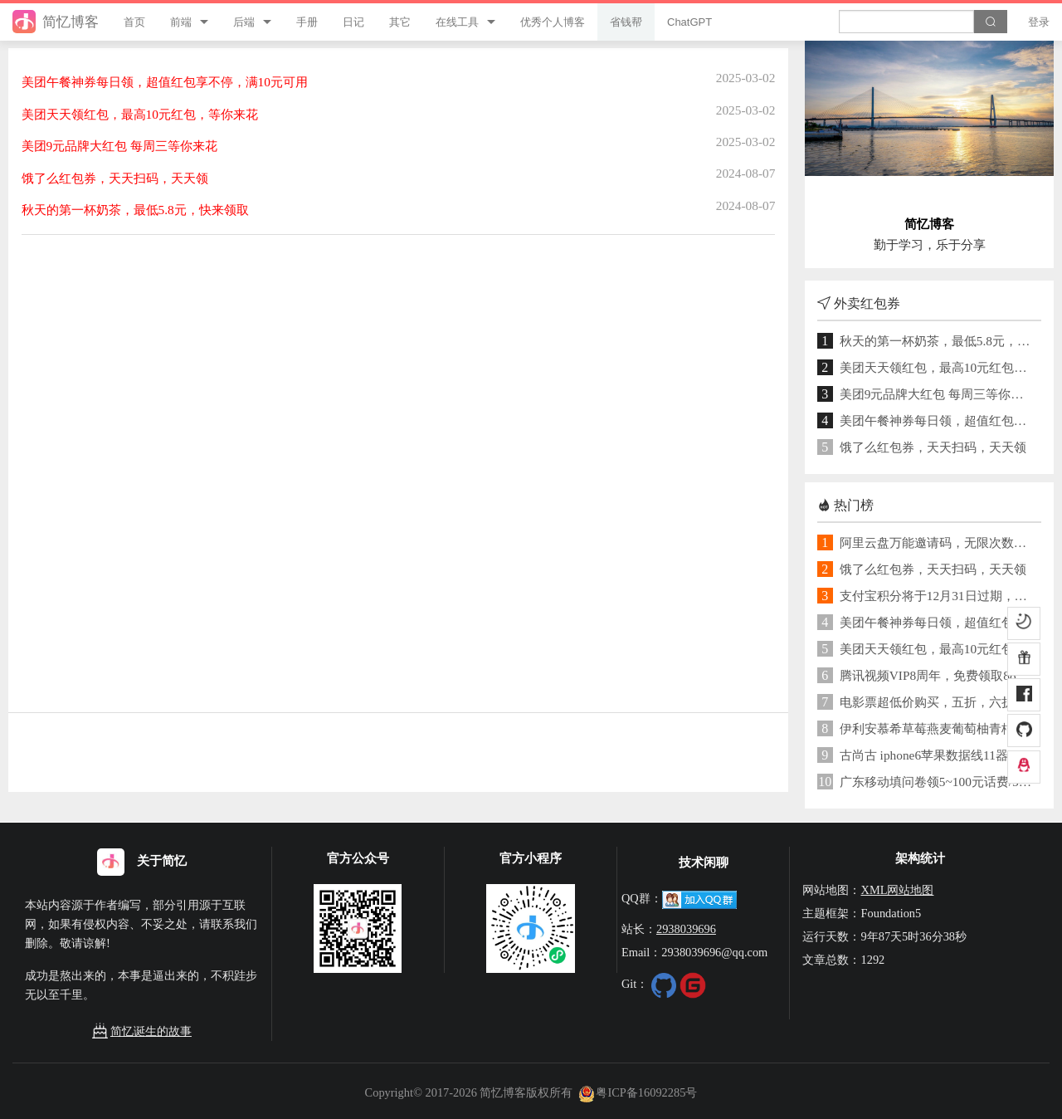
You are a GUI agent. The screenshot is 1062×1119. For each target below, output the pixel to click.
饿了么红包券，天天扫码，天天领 (933, 447)
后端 (244, 22)
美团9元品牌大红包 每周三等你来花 (937, 394)
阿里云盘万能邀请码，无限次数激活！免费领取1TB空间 (937, 542)
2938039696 (686, 929)
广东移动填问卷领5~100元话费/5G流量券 (937, 782)
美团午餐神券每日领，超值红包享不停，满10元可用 (937, 420)
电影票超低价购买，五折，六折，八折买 (937, 702)
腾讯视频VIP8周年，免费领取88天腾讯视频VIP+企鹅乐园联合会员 (937, 675)
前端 (181, 22)
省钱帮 (626, 22)
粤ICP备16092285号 (638, 1092)
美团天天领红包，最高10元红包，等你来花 (937, 367)
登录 (1039, 22)
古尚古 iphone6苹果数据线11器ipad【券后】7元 (937, 755)
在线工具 (457, 22)
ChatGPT (689, 22)
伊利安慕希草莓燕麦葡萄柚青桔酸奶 (937, 728)
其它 (400, 22)
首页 (134, 22)
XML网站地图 (896, 890)
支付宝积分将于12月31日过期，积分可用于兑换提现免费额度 (937, 596)
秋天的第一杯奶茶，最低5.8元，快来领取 (937, 341)
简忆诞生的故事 (142, 1031)
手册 (307, 22)
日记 (353, 22)
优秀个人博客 (552, 22)
